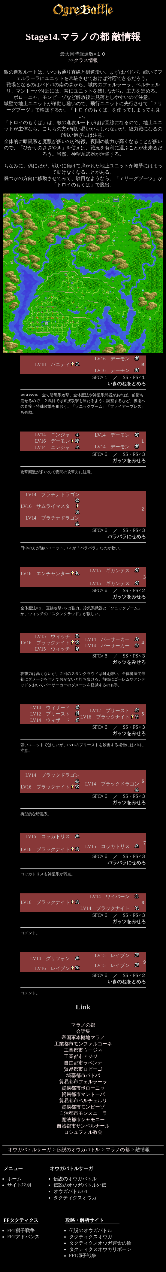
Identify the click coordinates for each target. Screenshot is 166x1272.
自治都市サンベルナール (83, 1125)
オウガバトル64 (70, 1191)
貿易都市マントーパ (83, 1094)
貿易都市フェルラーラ (83, 1081)
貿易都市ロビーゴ (83, 1069)
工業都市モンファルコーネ (83, 1043)
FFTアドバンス (23, 1236)
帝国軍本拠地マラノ (83, 1037)
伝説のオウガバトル (78, 1149)
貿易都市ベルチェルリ (83, 1100)
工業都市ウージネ (83, 1050)
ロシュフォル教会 (83, 1132)
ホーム (14, 1178)
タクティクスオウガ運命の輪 (100, 1243)
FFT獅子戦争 (21, 1230)
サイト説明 (19, 1185)
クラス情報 (86, 60)
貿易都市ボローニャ (83, 1088)
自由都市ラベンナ (83, 1062)
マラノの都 (83, 1024)
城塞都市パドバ (83, 1075)
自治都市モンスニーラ (83, 1113)
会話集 (83, 1031)
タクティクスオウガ (75, 1197)
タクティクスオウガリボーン (100, 1249)
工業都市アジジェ (83, 1056)
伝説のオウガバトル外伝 (79, 1185)
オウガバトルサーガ (29, 1149)
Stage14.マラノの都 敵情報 (83, 36)
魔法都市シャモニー (83, 1119)
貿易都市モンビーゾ (83, 1106)
